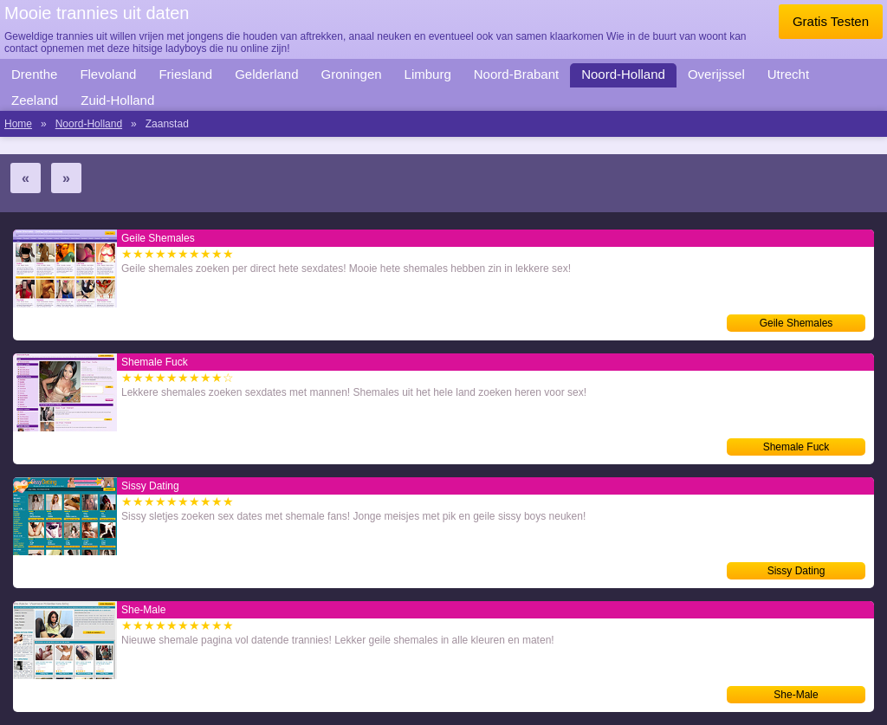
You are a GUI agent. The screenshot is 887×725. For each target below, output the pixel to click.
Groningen (351, 74)
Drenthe (34, 74)
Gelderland (266, 74)
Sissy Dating (796, 571)
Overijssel (716, 74)
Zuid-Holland (117, 100)
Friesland (185, 74)
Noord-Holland (623, 74)
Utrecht (788, 74)
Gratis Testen (831, 21)
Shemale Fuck (796, 447)
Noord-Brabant (516, 74)
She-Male (796, 695)
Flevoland (108, 74)
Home (18, 124)
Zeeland (34, 100)
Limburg (428, 74)
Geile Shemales (796, 323)
